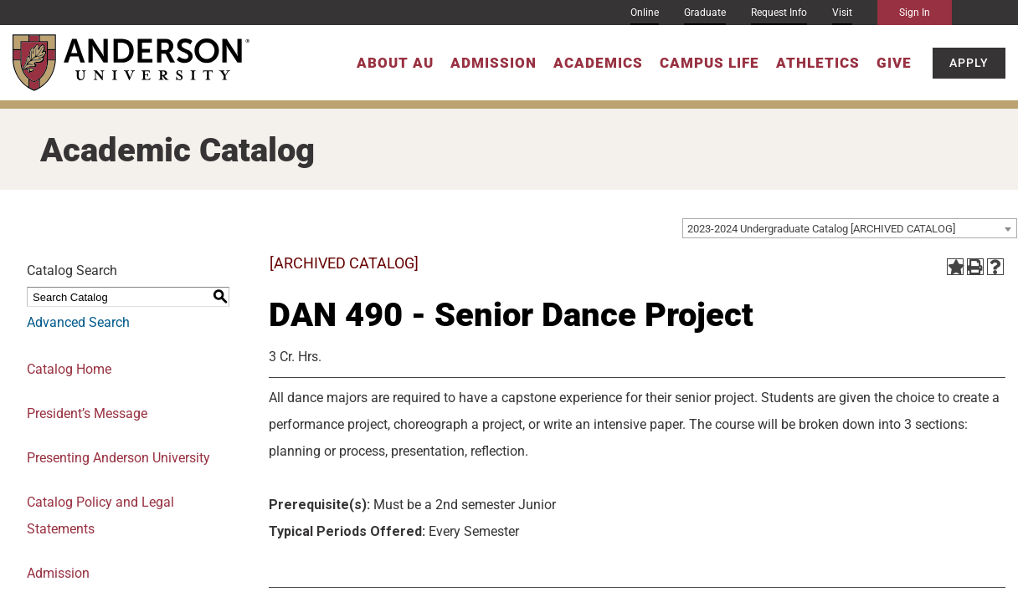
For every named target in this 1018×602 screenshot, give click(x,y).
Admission (493, 62)
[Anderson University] (131, 62)
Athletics (818, 62)
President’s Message (87, 413)
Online (644, 12)
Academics (598, 62)
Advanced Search (78, 322)
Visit (842, 12)
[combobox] (849, 228)
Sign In (914, 12)
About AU (395, 62)
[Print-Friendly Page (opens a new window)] (975, 266)
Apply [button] (969, 62)
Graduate (705, 12)
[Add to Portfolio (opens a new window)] (955, 266)
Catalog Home (69, 369)
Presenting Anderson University (118, 458)
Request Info (779, 12)
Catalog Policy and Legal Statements (100, 515)
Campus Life (709, 62)
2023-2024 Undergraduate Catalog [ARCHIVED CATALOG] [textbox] (821, 228)
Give (894, 62)
